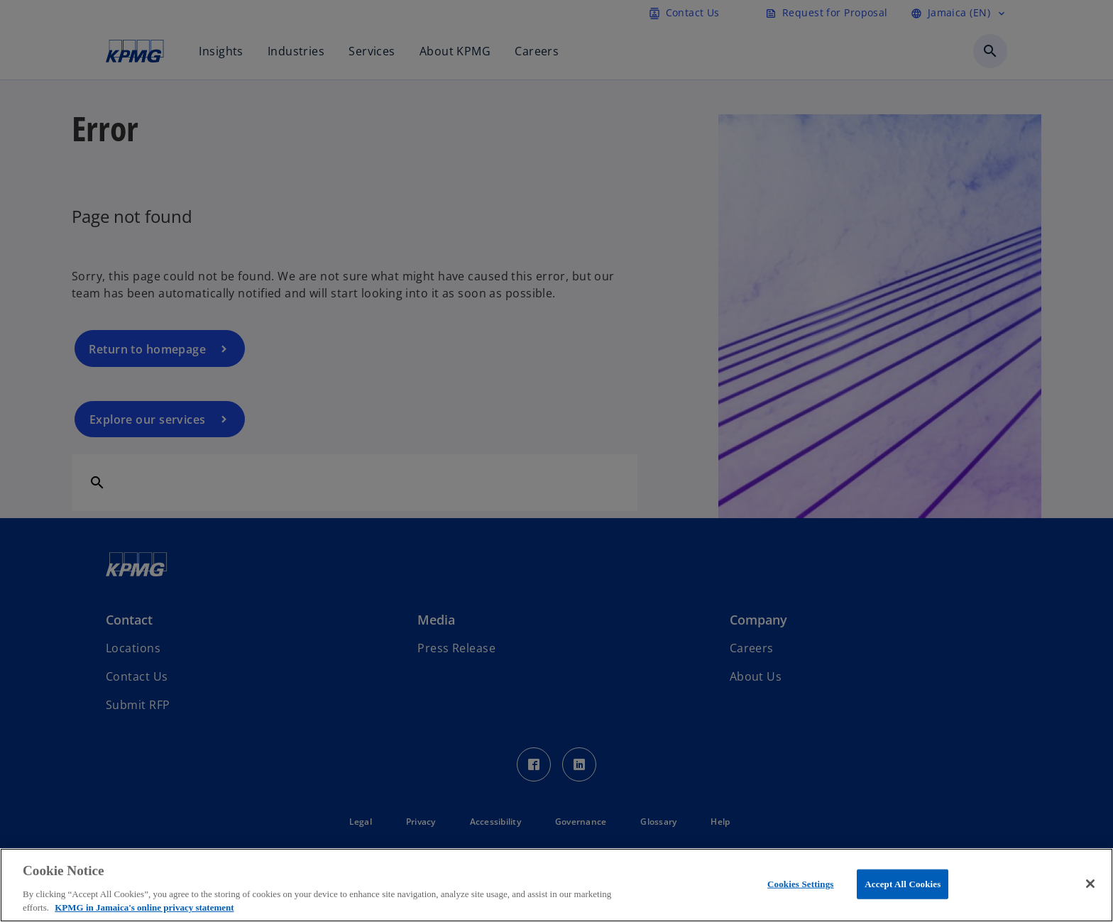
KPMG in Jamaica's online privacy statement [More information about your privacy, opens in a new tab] (144, 907)
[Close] (1090, 883)
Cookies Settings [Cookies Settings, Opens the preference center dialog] (800, 884)
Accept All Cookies (903, 884)
